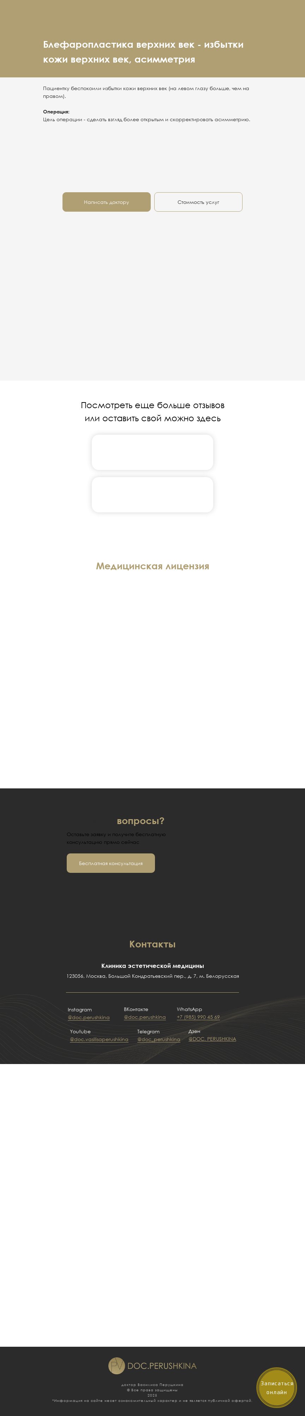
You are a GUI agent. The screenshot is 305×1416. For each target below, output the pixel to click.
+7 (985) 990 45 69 (198, 1017)
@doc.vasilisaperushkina (99, 1039)
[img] (152, 452)
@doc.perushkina (89, 1017)
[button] (111, 863)
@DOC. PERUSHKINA (212, 1039)
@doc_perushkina (158, 1039)
